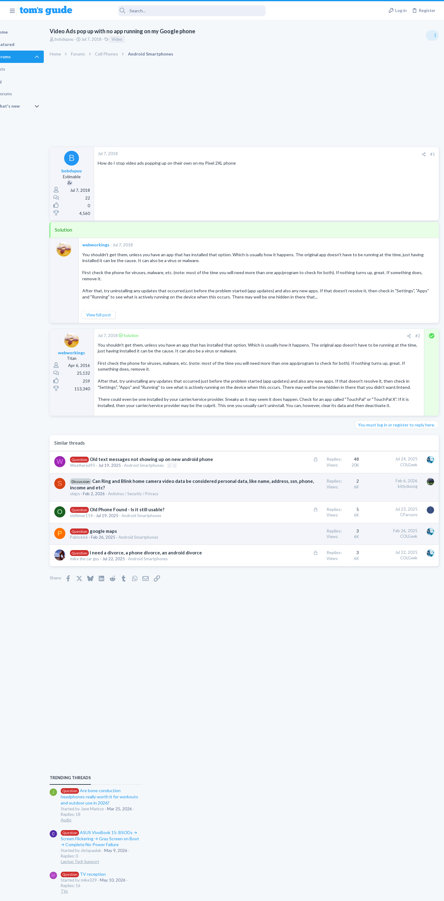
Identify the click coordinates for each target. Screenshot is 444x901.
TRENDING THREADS (366, 335)
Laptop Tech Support (375, 419)
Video (138, 39)
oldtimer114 (102, 553)
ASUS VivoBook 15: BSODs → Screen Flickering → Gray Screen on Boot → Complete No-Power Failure (395, 396)
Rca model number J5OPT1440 (396, 526)
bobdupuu (85, 39)
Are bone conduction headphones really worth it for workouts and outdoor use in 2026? (395, 354)
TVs (360, 448)
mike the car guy (106, 603)
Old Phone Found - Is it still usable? (148, 547)
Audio (361, 377)
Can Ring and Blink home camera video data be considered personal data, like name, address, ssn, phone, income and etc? (152, 519)
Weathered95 (104, 497)
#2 (318, 337)
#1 (333, 154)
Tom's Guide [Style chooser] (394, 849)
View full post (120, 316)
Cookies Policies (199, 892)
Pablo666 (100, 575)
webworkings (117, 244)
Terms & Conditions (280, 892)
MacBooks (366, 478)
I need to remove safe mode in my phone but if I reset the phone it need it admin (396, 562)
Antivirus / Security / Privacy (154, 531)
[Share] (324, 154)
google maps (124, 569)
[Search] (172, 10)
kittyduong (308, 518)
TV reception (378, 431)
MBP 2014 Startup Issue (389, 461)
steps (96, 531)
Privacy (238, 892)
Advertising (155, 892)
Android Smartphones (165, 497)
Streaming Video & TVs (377, 543)
